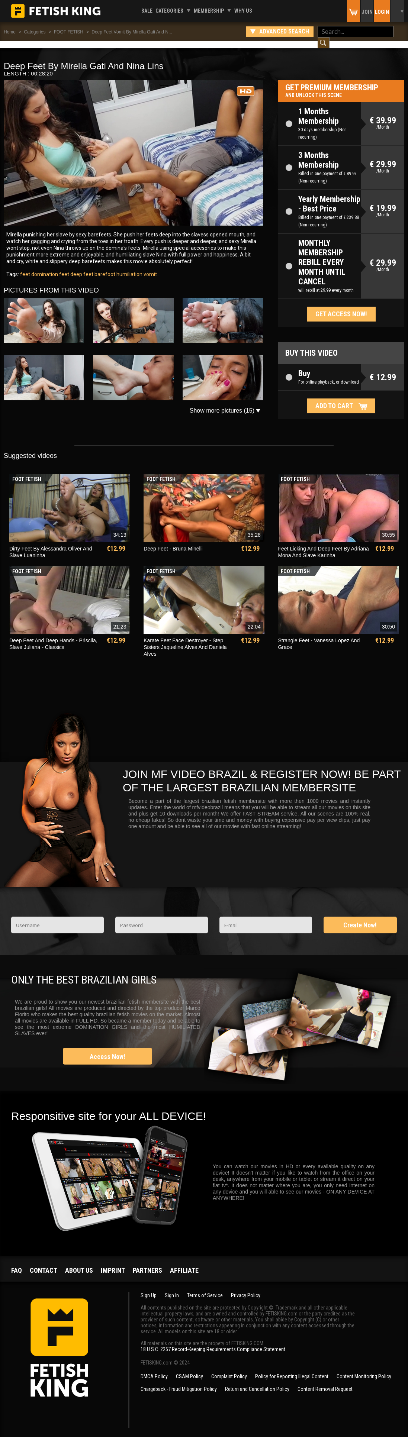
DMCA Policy (154, 1369)
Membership (209, 11)
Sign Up (149, 1288)
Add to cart (334, 398)
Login (382, 12)
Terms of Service (205, 1288)
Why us (243, 11)
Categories (169, 11)
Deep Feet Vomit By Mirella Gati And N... (131, 32)
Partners (147, 1263)
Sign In (172, 1288)
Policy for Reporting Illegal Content (291, 1369)
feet (63, 267)
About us (79, 1263)
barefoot (104, 267)
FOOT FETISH (68, 32)
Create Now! (360, 917)
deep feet (81, 267)
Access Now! (107, 1049)
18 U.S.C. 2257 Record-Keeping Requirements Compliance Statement (213, 1342)
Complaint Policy (229, 1369)
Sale (146, 11)
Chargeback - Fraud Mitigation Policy (179, 1382)
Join (367, 12)
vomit (149, 267)
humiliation (128, 267)
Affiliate (184, 1263)
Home (10, 32)
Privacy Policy (245, 1288)
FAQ (16, 1263)
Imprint (113, 1263)
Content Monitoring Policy (364, 1369)
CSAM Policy (189, 1369)
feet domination (39, 267)
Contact (43, 1263)
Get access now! (341, 306)
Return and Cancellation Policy (257, 1382)
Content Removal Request (325, 1382)
